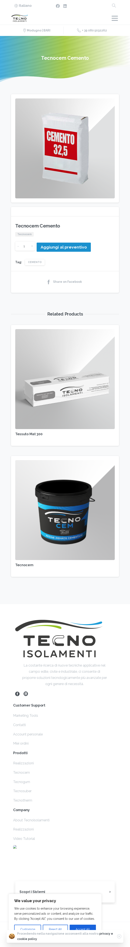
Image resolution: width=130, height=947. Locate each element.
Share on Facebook (64, 281)
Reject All (55, 929)
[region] (55, 916)
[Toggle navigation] (115, 18)
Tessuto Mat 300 (28, 434)
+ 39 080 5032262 (92, 30)
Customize (27, 929)
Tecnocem (24, 565)
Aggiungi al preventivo (64, 247)
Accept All (83, 929)
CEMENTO (35, 262)
